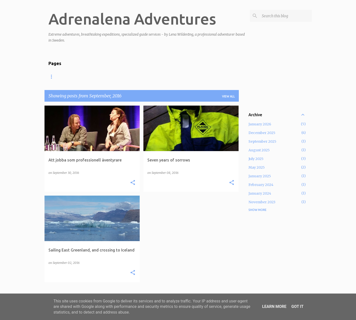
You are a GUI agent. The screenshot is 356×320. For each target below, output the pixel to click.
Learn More (274, 306)
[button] (133, 183)
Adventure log (133, 76)
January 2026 (259, 124)
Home (53, 76)
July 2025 (256, 159)
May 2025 (256, 167)
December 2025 (261, 133)
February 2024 (260, 185)
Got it (297, 306)
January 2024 (259, 193)
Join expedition (170, 76)
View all (228, 96)
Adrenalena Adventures (132, 18)
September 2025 (262, 141)
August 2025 (259, 150)
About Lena (205, 76)
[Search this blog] (286, 16)
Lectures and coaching (89, 76)
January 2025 (259, 176)
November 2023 (261, 202)
